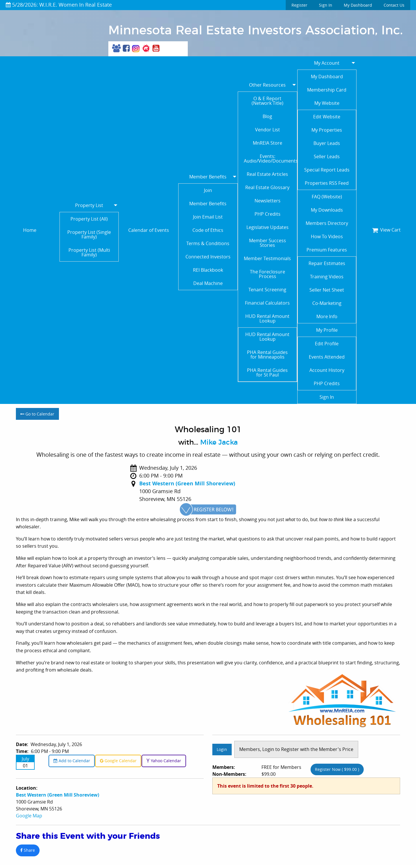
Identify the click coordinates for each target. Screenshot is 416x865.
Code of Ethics (207, 230)
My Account (326, 63)
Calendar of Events (148, 230)
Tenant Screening (267, 289)
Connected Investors (208, 256)
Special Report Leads (327, 170)
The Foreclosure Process (267, 274)
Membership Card (326, 90)
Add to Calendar (71, 760)
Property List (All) (89, 219)
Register (299, 5)
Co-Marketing (326, 303)
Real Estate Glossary (267, 187)
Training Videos (326, 276)
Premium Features (327, 250)
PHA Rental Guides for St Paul (267, 372)
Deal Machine (208, 283)
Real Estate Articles (267, 174)
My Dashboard (358, 5)
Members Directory (327, 223)
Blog (267, 116)
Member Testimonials (267, 258)
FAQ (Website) (327, 196)
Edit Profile (327, 343)
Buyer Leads (326, 143)
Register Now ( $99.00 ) (337, 769)
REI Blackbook (208, 270)
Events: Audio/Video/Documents (270, 158)
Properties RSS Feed (327, 183)
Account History (326, 370)
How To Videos (327, 236)
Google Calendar (118, 760)
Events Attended (327, 357)
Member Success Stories (267, 242)
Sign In (325, 5)
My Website (326, 103)
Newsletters (268, 200)
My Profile (327, 330)
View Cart (386, 230)
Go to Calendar (37, 414)
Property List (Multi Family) (89, 252)
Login (222, 749)
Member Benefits (207, 177)
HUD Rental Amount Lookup (267, 318)
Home (29, 230)
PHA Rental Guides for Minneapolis (267, 354)
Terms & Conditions (207, 243)
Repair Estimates (327, 263)
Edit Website (326, 116)
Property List (89, 205)
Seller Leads (327, 156)
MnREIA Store (267, 143)
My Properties (326, 130)
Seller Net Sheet (326, 290)
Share (27, 850)
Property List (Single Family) (89, 234)
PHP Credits (268, 214)
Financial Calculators (267, 303)
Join (208, 190)
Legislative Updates (267, 227)
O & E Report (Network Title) (267, 100)
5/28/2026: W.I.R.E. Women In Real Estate (59, 4)
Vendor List (267, 129)
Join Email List (208, 217)
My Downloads (327, 210)
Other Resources (267, 85)
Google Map (29, 815)
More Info (326, 316)
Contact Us (394, 5)
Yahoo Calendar (163, 760)
